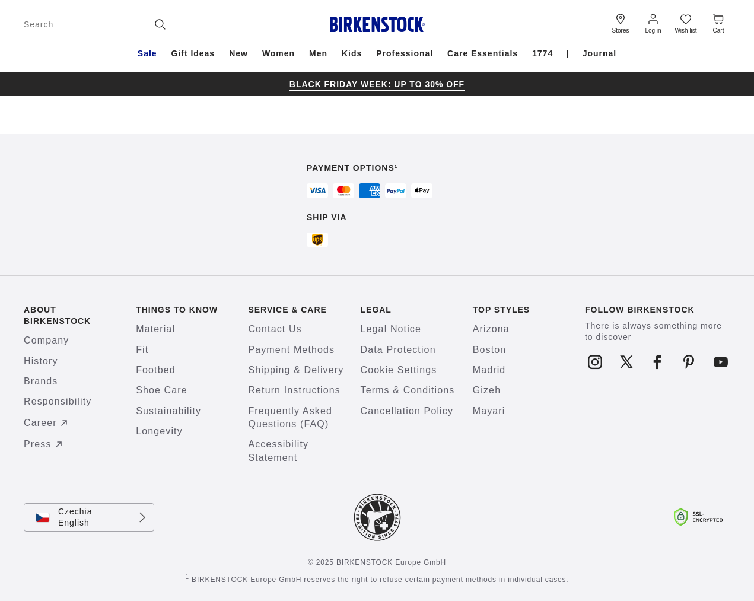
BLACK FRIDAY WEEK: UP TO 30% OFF (377, 84)
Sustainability (168, 411)
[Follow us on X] (626, 361)
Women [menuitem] (278, 53)
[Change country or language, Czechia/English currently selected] (89, 517)
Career (47, 423)
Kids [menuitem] (352, 53)
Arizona (491, 329)
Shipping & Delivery (295, 370)
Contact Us (274, 329)
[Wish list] (686, 22)
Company (46, 340)
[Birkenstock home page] (377, 24)
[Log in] (653, 22)
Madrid (489, 370)
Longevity (159, 431)
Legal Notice (391, 329)
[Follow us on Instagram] (595, 361)
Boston (490, 350)
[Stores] (620, 22)
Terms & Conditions (408, 390)
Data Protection (398, 350)
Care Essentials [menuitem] (482, 53)
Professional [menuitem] (404, 53)
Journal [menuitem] (599, 53)
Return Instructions (294, 390)
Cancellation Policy (407, 411)
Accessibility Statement (278, 450)
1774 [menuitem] (542, 53)
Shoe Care (161, 390)
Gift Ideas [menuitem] (193, 53)
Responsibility (57, 401)
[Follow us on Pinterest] (689, 361)
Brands (41, 381)
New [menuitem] (238, 53)
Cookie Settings (399, 370)
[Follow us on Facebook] (657, 361)
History (41, 361)
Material (155, 329)
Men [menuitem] (318, 53)
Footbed (156, 370)
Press (45, 444)
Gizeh (487, 390)
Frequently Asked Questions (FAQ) (290, 417)
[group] (377, 84)
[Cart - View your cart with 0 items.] (718, 22)
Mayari (489, 411)
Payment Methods (291, 350)
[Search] (95, 24)
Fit (142, 350)
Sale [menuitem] (147, 53)
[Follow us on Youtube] (720, 361)
